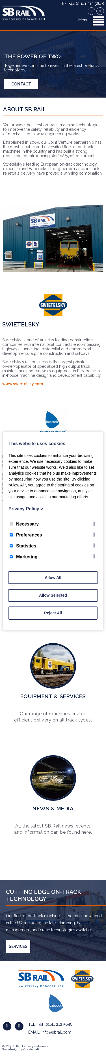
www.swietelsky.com (22, 384)
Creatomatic (31, 1049)
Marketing (24, 556)
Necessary (24, 524)
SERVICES (18, 946)
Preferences (26, 535)
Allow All (53, 577)
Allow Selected (53, 595)
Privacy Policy (25, 508)
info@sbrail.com (56, 1032)
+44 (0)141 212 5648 (55, 1024)
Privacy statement (36, 1046)
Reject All (53, 613)
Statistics (23, 546)
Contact (21, 84)
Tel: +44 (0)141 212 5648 (82, 3)
